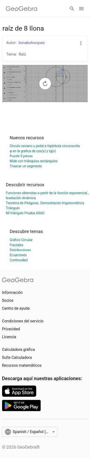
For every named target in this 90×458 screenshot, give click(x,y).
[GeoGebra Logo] (21, 8)
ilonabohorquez (31, 43)
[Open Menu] (81, 9)
